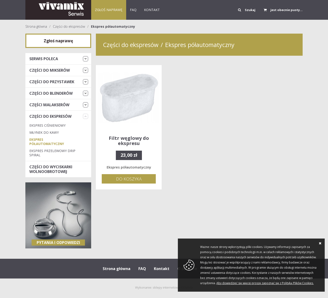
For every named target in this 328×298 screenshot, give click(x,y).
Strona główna (36, 26)
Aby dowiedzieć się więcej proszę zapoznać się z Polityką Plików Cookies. (265, 283)
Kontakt (161, 268)
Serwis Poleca (43, 58)
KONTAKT (152, 10)
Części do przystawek (51, 81)
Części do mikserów (49, 70)
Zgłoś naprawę (108, 10)
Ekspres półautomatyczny (113, 26)
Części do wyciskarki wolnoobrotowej (50, 169)
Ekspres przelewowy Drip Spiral (52, 153)
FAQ (133, 10)
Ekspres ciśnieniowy (47, 125)
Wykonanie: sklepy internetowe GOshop (164, 287)
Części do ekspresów (69, 26)
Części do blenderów (51, 93)
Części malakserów (49, 104)
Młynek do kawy (44, 132)
